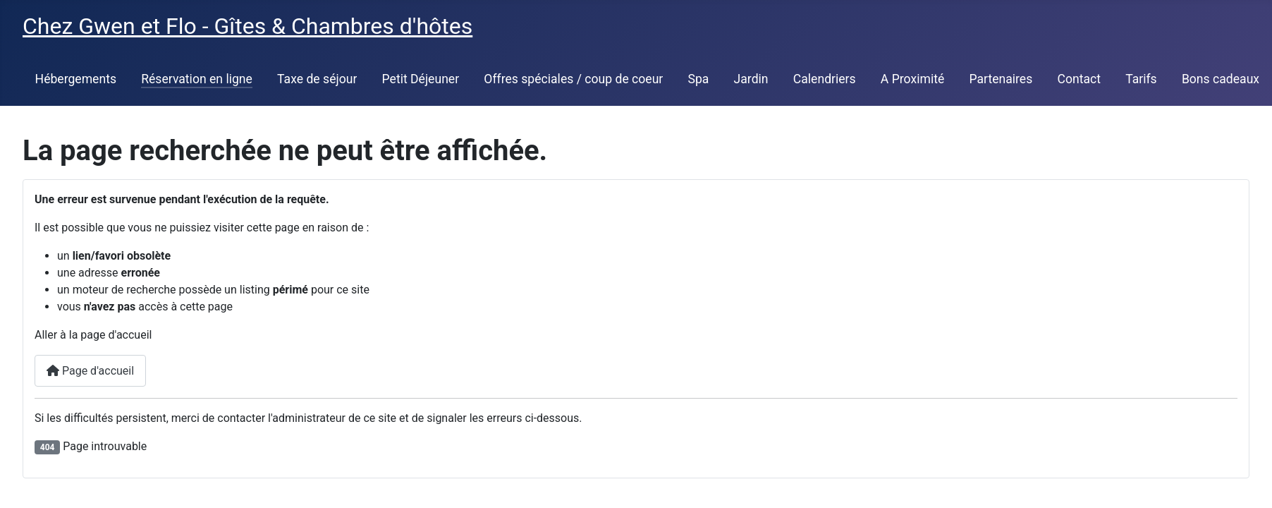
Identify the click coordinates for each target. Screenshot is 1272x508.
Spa (698, 79)
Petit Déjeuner (421, 79)
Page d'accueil (90, 370)
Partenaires (1000, 79)
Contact (1079, 79)
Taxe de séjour (317, 79)
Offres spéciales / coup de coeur (573, 79)
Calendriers (824, 79)
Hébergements (75, 79)
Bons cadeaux (1220, 79)
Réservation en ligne (196, 79)
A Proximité (912, 79)
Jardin (751, 79)
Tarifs (1141, 79)
